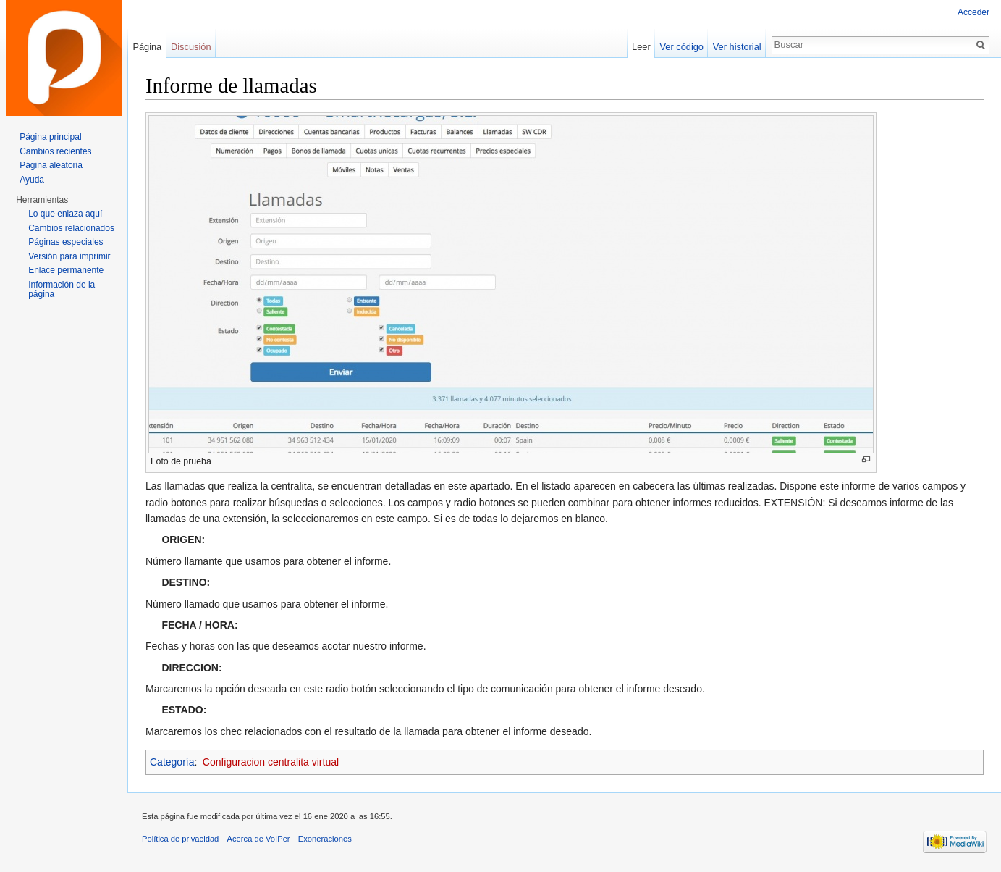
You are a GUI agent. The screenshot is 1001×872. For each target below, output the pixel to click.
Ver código (682, 46)
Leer (641, 46)
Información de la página (61, 290)
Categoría (172, 762)
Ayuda (32, 180)
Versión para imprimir (69, 256)
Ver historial (737, 46)
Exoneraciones (325, 838)
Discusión (191, 46)
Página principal (50, 137)
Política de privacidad (180, 838)
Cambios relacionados (71, 228)
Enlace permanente (66, 270)
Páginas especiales (65, 242)
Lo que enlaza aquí (65, 214)
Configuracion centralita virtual (271, 762)
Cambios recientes (55, 151)
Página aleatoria (51, 165)
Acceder (973, 12)
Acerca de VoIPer (258, 838)
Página (146, 46)
